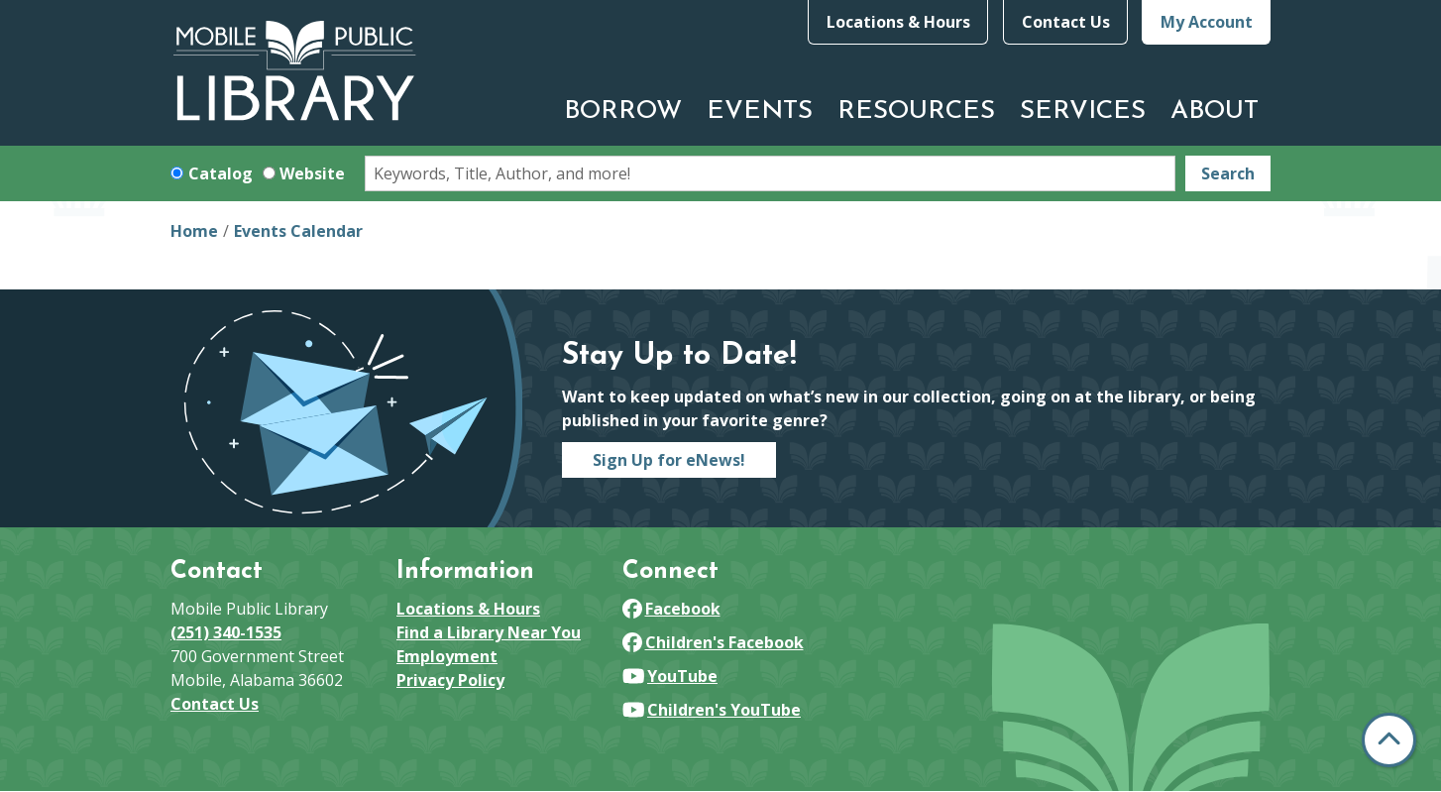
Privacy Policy (450, 680)
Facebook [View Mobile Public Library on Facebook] (671, 609)
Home (194, 231)
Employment (447, 656)
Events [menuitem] (760, 111)
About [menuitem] (1214, 111)
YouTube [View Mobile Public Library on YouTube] (670, 676)
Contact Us (1066, 22)
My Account (1207, 22)
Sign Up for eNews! (669, 460)
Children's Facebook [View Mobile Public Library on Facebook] (713, 642)
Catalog (220, 173)
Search (1228, 173)
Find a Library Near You (488, 632)
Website (312, 173)
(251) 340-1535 (225, 632)
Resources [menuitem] (916, 111)
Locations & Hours (898, 22)
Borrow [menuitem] (623, 111)
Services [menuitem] (1083, 111)
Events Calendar (298, 231)
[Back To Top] (1389, 740)
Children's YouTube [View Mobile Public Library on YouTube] (711, 710)
